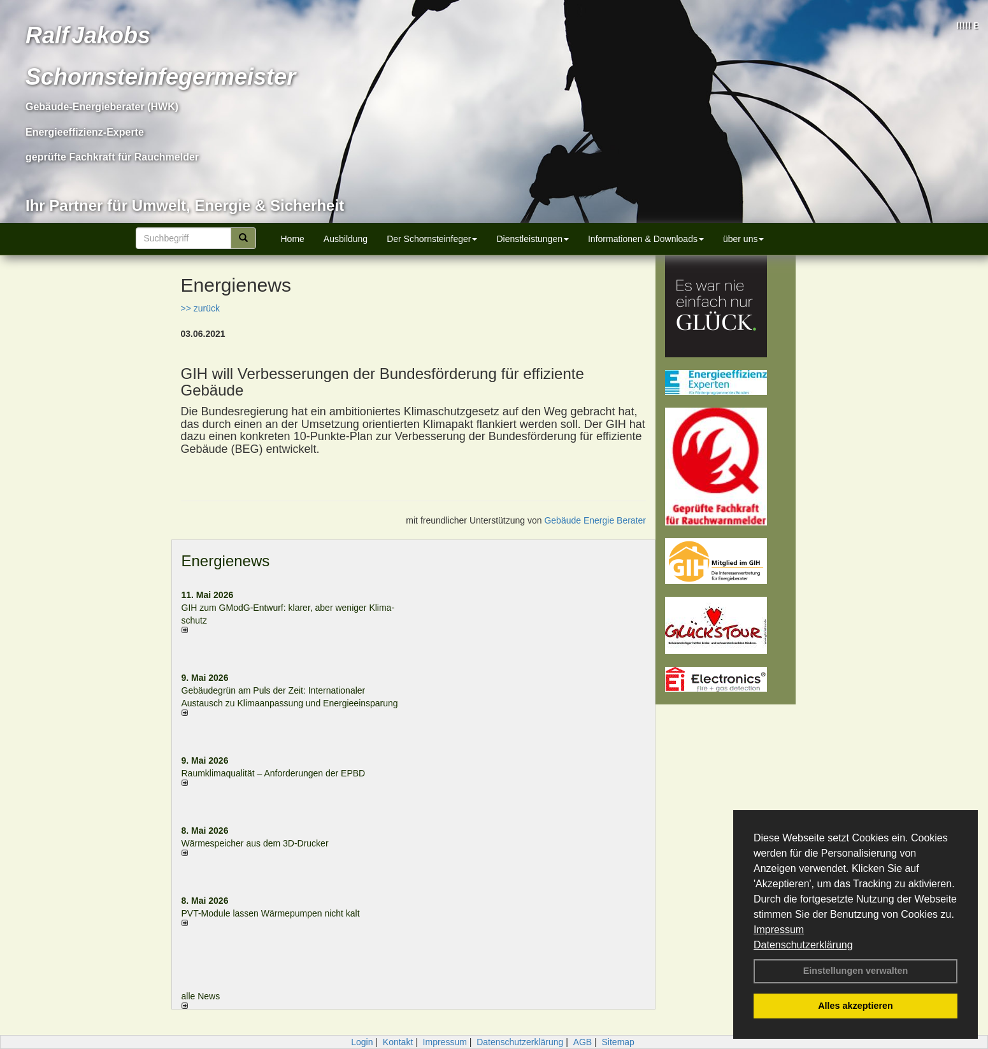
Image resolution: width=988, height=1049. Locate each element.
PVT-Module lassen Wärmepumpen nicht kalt (271, 913)
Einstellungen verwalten (855, 971)
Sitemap (618, 1042)
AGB (582, 1042)
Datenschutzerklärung (803, 944)
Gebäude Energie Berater (595, 520)
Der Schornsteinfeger (432, 239)
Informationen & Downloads (646, 239)
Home (292, 239)
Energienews (226, 560)
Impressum (779, 929)
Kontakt (398, 1042)
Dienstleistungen (532, 239)
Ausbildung (346, 239)
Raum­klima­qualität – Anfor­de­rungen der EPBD (274, 773)
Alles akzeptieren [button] (855, 1006)
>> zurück (200, 308)
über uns (743, 239)
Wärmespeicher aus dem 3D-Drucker (255, 843)
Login (362, 1042)
